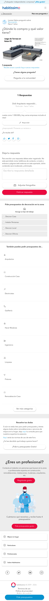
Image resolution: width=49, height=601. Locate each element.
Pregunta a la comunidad (24, 78)
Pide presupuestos (24, 597)
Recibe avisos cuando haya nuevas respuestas (21, 68)
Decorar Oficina (11, 234)
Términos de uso (24, 589)
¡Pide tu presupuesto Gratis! (24, 447)
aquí (24, 432)
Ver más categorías (24, 409)
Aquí (5, 438)
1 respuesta (7, 65)
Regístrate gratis (24, 480)
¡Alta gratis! (40, 2)
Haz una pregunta (39, 14)
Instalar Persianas (12, 222)
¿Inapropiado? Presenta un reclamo (16, 128)
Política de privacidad (24, 591)
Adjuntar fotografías (24, 185)
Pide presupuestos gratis (24, 526)
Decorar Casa (10, 217)
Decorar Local (10, 228)
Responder (24, 123)
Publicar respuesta (24, 192)
